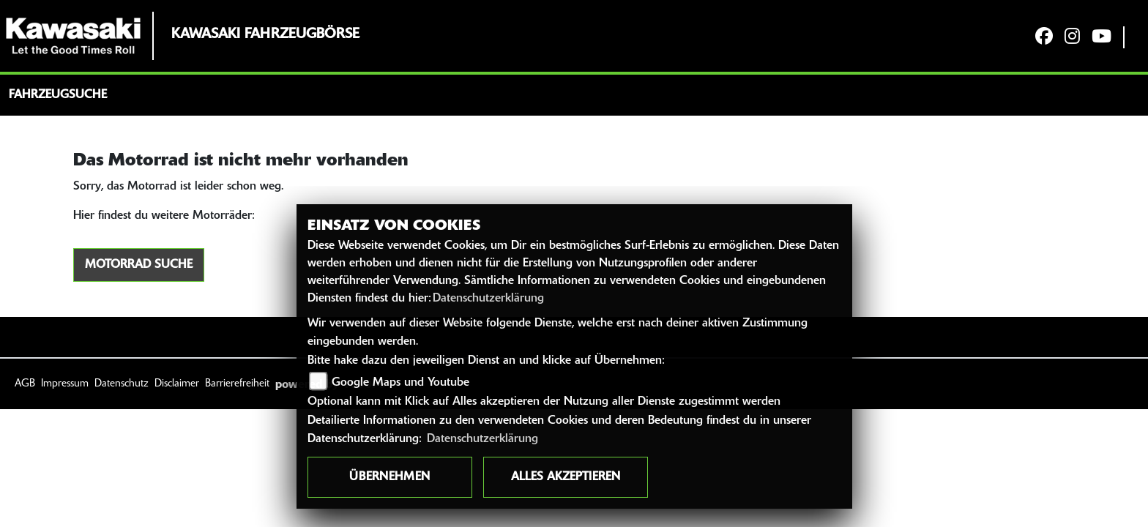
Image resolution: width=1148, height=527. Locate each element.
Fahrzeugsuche (58, 95)
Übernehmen (389, 477)
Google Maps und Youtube (400, 383)
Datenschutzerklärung (488, 298)
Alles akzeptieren (565, 477)
